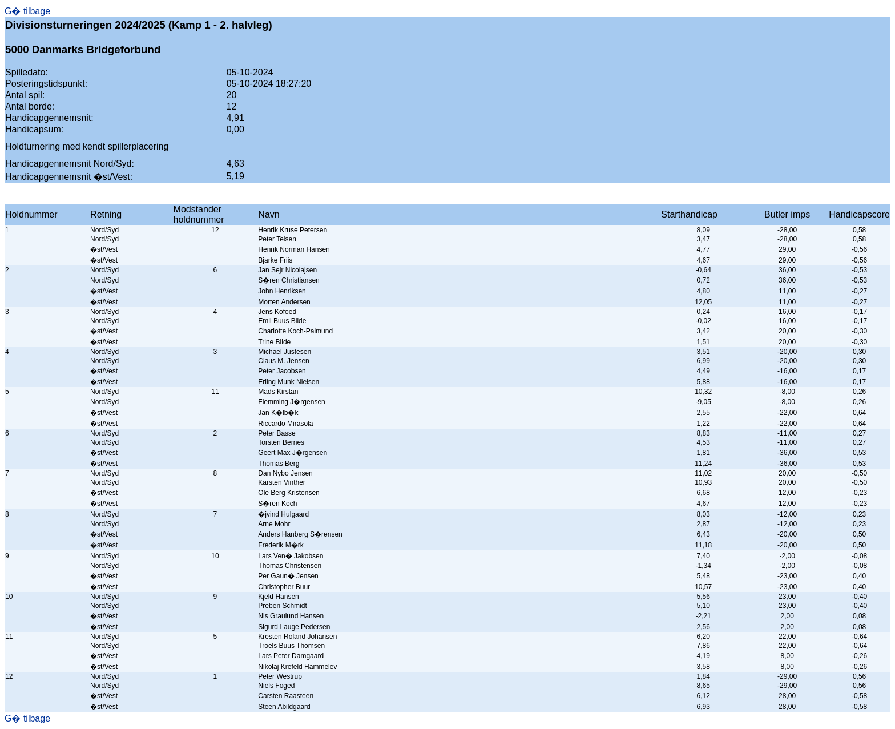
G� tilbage (27, 11)
